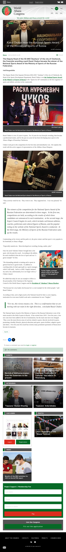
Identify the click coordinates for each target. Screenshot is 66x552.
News (5, 55)
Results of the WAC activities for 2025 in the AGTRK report (16, 477)
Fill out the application (33, 526)
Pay (33, 514)
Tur (61, 8)
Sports (10, 23)
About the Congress (12, 538)
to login (26, 345)
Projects (45, 538)
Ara (61, 13)
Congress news (55, 538)
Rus (52, 8)
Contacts (25, 538)
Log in (31, 2)
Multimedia (35, 538)
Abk (52, 13)
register (33, 345)
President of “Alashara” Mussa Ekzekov (45, 283)
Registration (39, 2)
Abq (56, 13)
